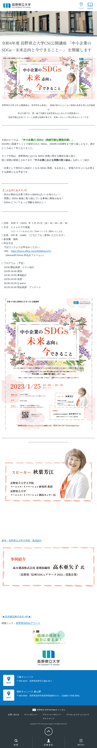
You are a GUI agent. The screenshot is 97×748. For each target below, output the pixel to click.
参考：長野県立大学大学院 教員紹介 (22, 540)
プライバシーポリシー (51, 714)
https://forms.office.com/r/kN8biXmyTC (31, 251)
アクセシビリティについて (77, 714)
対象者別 (48, 743)
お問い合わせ (13, 714)
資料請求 (90, 8)
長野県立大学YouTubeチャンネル (51, 710)
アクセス (81, 8)
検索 (16, 743)
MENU (80, 742)
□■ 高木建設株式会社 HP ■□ (16, 616)
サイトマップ (48, 718)
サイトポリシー (31, 714)
